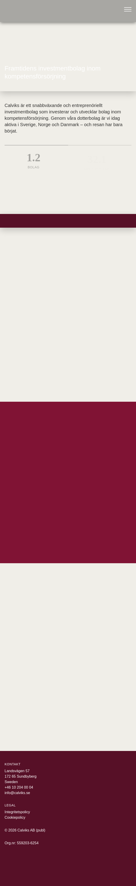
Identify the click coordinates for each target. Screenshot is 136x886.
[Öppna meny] (128, 9)
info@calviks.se (17, 793)
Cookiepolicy (15, 817)
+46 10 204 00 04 (19, 787)
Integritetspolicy (17, 812)
